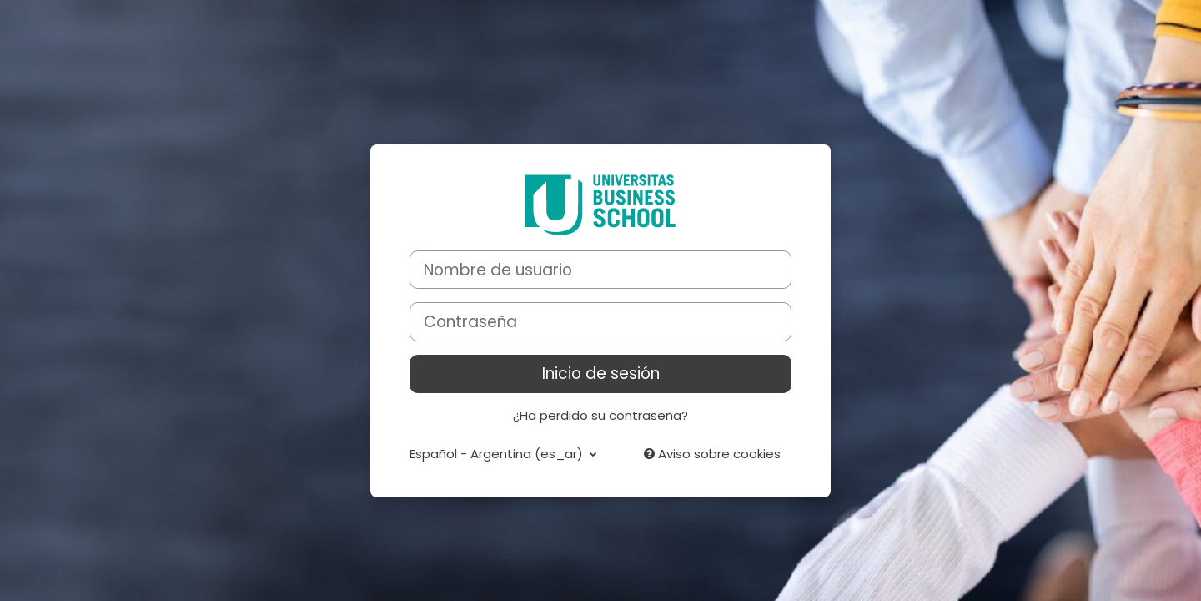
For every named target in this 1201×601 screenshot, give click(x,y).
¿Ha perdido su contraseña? (600, 415)
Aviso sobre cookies (712, 453)
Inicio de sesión (601, 373)
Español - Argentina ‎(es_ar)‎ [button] (498, 453)
